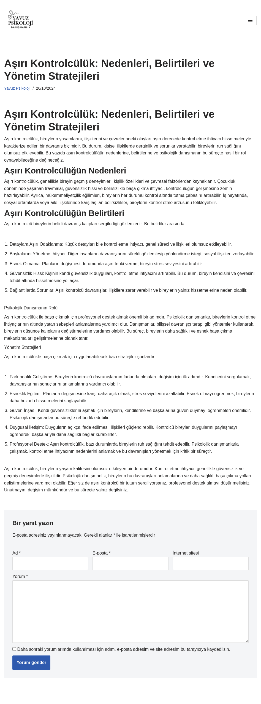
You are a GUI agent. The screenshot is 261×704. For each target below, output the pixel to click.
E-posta (102, 554)
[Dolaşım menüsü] (250, 20)
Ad (16, 554)
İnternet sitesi (186, 554)
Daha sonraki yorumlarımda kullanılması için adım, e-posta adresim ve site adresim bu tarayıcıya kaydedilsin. (123, 650)
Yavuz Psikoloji (17, 88)
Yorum (20, 577)
